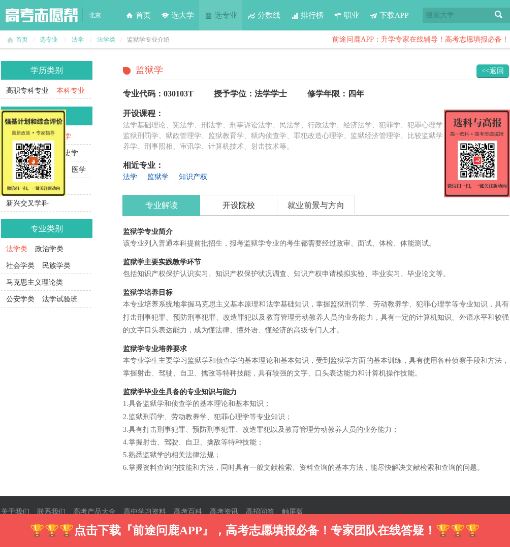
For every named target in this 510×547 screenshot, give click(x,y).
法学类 (106, 39)
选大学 (177, 15)
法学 (78, 39)
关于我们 (15, 512)
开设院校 (238, 205)
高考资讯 (224, 512)
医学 (79, 170)
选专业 (220, 15)
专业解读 (161, 205)
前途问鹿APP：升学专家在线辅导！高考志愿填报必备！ (420, 39)
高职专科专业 (27, 90)
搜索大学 (440, 15)
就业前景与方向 (316, 205)
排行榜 (307, 15)
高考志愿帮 (41, 15)
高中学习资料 (144, 512)
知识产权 (193, 177)
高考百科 (188, 512)
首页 (138, 15)
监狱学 (158, 177)
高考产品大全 (94, 512)
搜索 (499, 15)
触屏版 (292, 512)
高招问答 (260, 512)
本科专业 (70, 90)
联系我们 (51, 512)
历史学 (67, 153)
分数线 (263, 15)
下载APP (389, 15)
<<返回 (493, 71)
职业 (346, 15)
